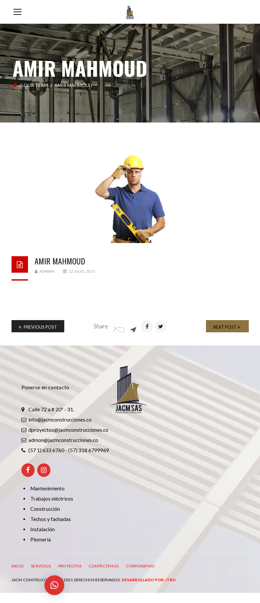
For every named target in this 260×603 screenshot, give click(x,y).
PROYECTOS (70, 565)
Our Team (36, 85)
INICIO (18, 565)
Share (101, 326)
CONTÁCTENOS (104, 565)
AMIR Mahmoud (60, 261)
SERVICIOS (41, 565)
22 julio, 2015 (79, 271)
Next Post (226, 327)
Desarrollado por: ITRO (149, 579)
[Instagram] (43, 470)
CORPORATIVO (140, 565)
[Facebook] (28, 470)
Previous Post (38, 327)
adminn (44, 271)
